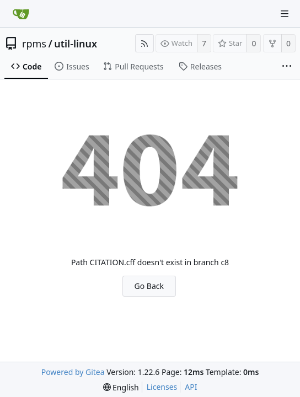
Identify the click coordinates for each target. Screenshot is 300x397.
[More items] (287, 67)
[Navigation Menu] (284, 14)
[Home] (21, 14)
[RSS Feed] (144, 43)
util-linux (75, 43)
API (191, 387)
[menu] (121, 387)
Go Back (149, 286)
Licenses (162, 387)
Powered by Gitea (73, 372)
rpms (34, 43)
